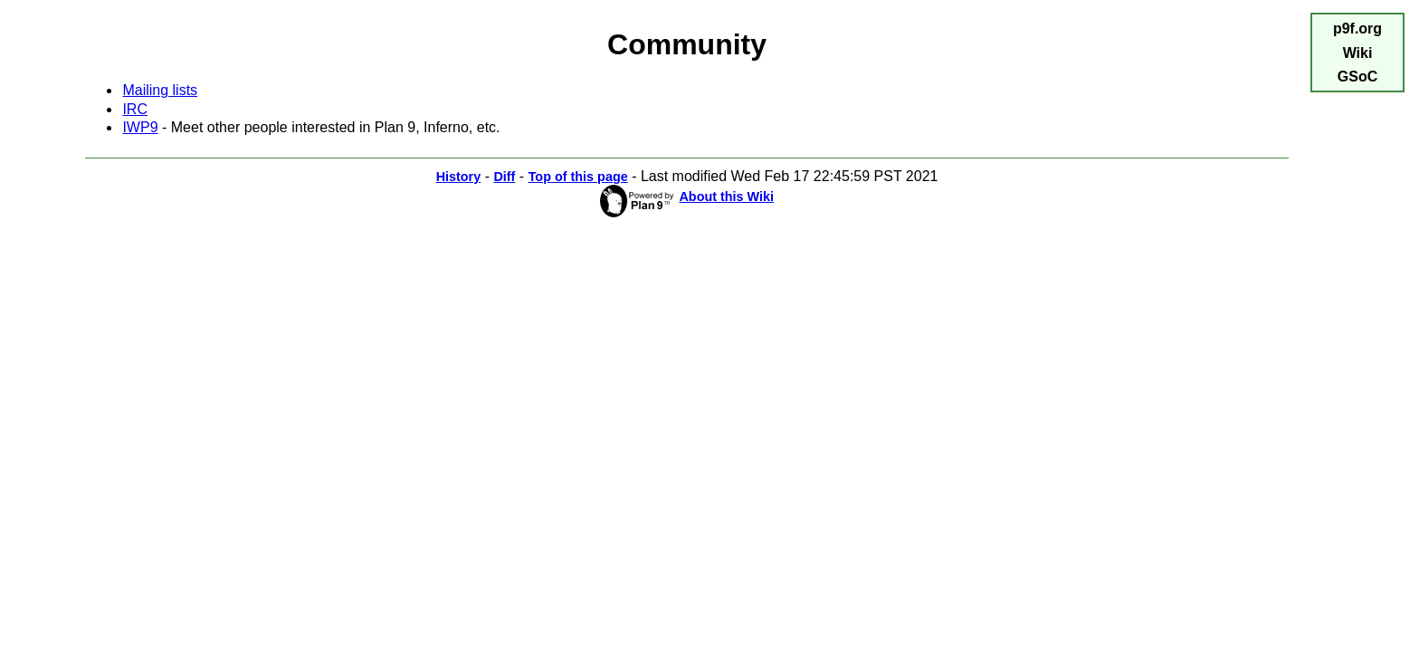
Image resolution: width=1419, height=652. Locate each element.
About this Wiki (726, 196)
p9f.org (1357, 28)
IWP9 (139, 127)
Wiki (1358, 53)
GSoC (1357, 76)
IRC (135, 109)
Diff (504, 176)
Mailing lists (159, 90)
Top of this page (578, 176)
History (458, 176)
